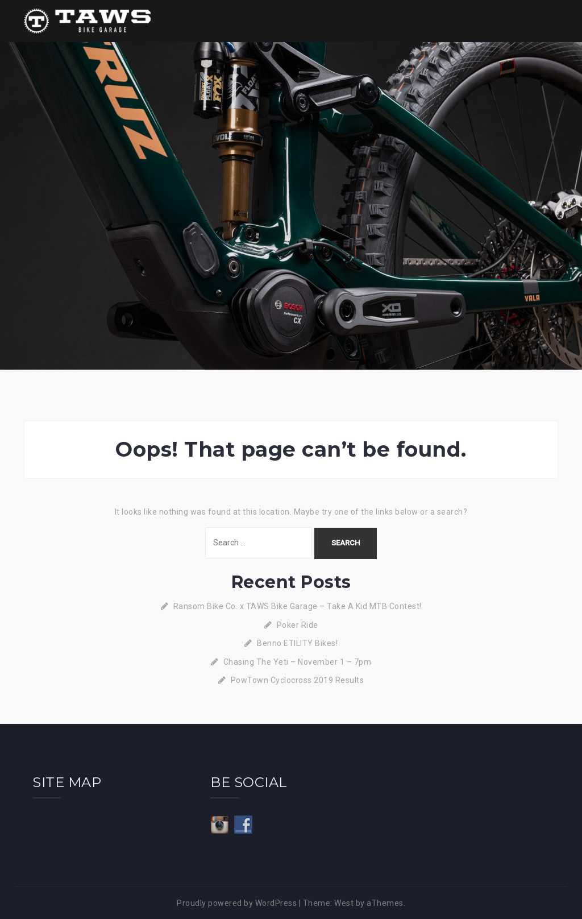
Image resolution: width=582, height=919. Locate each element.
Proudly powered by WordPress (237, 903)
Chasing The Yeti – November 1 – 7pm (297, 662)
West (344, 903)
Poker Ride (297, 625)
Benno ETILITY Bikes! (297, 643)
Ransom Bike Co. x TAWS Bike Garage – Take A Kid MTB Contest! (297, 606)
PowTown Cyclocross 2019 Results (297, 680)
